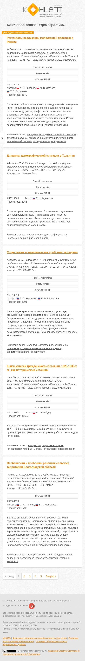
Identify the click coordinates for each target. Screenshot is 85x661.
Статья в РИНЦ (42, 79)
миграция (47, 554)
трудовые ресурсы (17, 138)
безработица (36, 138)
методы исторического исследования (54, 448)
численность (66, 138)
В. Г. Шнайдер (41, 412)
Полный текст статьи (43, 67)
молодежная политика (51, 134)
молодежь (32, 134)
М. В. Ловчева (45, 88)
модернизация (35, 234)
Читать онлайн (43, 73)
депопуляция (38, 351)
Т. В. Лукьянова (17, 91)
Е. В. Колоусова (48, 298)
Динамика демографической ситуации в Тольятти (41, 155)
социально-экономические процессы (40, 348)
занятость (70, 134)
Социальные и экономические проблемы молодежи (42, 252)
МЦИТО (7, 638)
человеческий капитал (19, 141)
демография (51, 138)
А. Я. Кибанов (25, 88)
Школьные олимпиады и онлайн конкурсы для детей (39, 638)
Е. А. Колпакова (45, 504)
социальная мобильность (34, 238)
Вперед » (51, 576)
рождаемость (58, 141)
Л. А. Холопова (26, 298)
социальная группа (52, 445)
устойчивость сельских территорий (39, 558)
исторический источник (19, 448)
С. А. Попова (25, 504)
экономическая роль (18, 351)
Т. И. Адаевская (42, 198)
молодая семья (41, 141)
